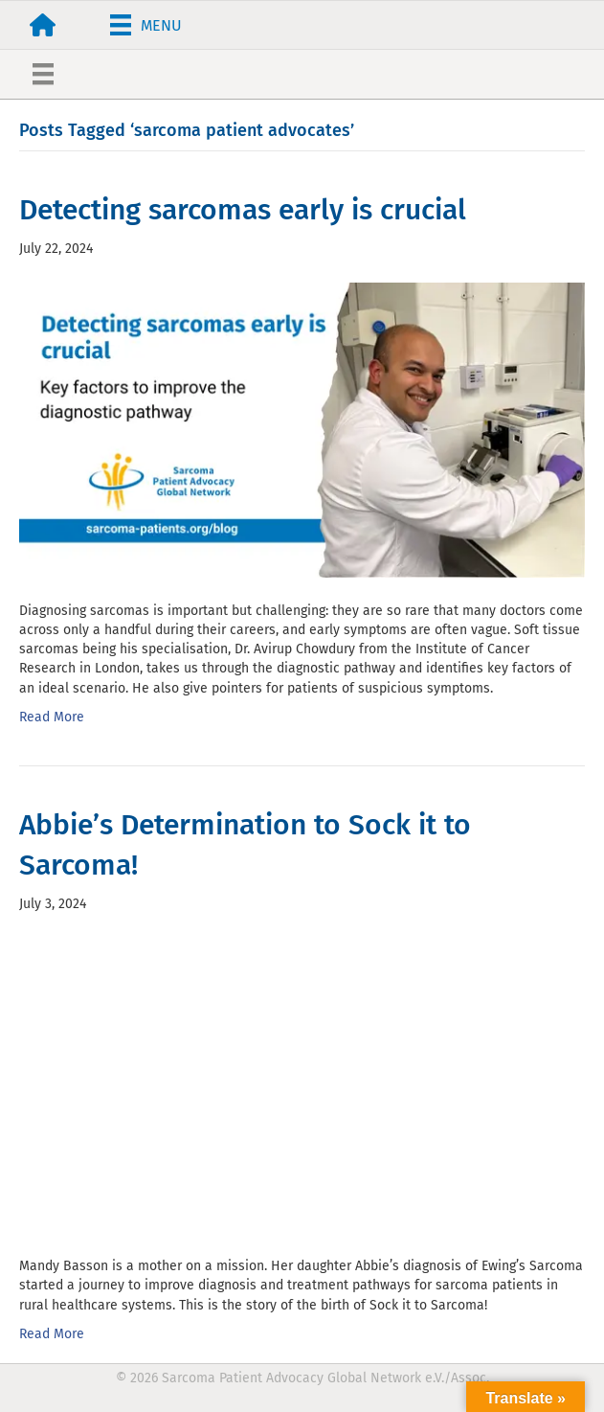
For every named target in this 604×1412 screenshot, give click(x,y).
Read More (51, 717)
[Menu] (146, 25)
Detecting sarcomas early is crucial (242, 210)
